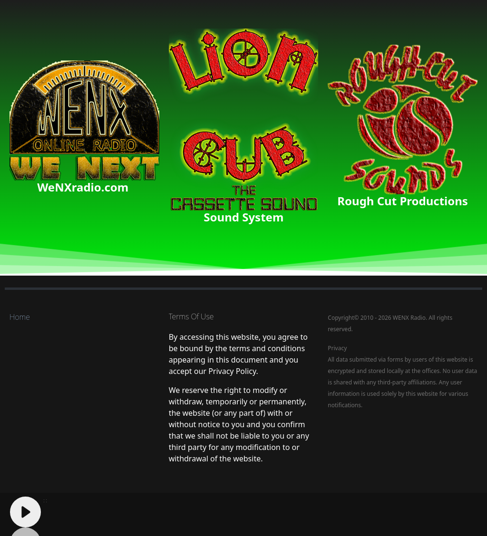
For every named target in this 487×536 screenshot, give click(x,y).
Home (20, 317)
